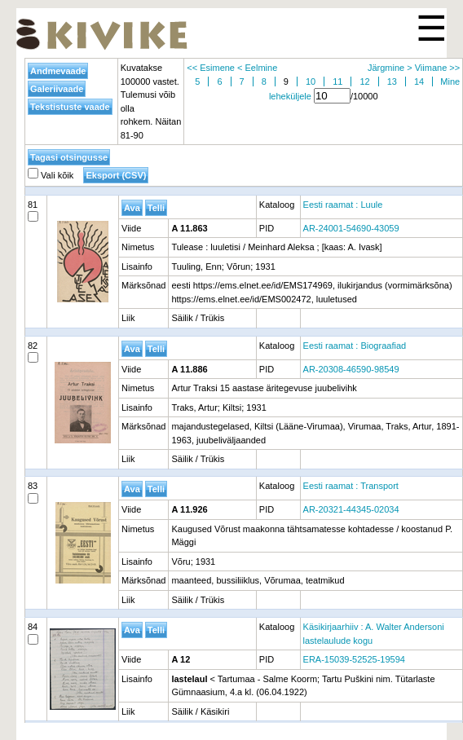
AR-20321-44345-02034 (351, 509)
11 (337, 81)
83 (33, 492)
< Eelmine (257, 68)
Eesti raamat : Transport (351, 486)
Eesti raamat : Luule (343, 204)
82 (33, 352)
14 (419, 81)
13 (392, 81)
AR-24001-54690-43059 (351, 228)
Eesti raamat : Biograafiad (355, 345)
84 (33, 633)
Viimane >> (437, 68)
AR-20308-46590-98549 (351, 369)
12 (364, 81)
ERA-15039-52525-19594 (354, 659)
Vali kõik (50, 175)
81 (33, 211)
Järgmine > (390, 68)
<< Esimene (211, 68)
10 (310, 81)
